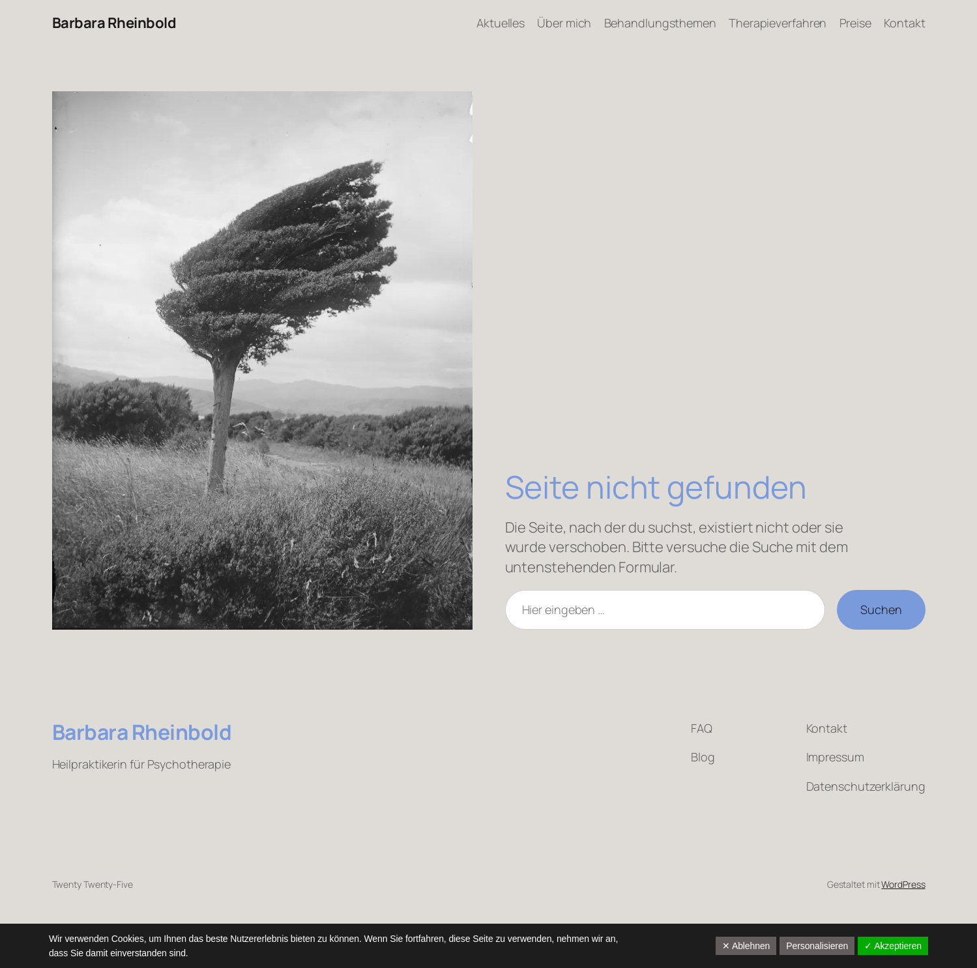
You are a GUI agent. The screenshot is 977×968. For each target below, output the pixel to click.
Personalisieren (817, 946)
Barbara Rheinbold (114, 23)
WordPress (903, 884)
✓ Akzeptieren (893, 946)
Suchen (880, 609)
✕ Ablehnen (746, 946)
